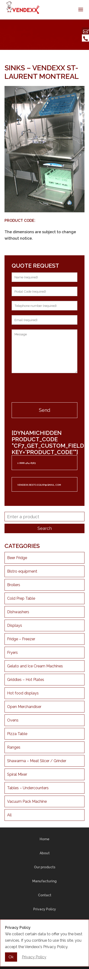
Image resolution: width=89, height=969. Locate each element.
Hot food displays (23, 693)
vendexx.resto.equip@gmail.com (39, 485)
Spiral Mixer (17, 774)
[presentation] (45, 388)
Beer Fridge (17, 558)
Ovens (13, 720)
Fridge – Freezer (21, 639)
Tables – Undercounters (28, 788)
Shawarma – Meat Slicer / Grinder (36, 761)
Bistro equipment (22, 571)
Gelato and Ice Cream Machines (35, 666)
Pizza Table (17, 734)
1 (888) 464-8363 (26, 463)
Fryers (12, 652)
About (45, 853)
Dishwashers (18, 612)
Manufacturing (44, 881)
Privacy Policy (44, 909)
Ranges (13, 747)
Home (44, 839)
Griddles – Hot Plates (25, 679)
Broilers (13, 585)
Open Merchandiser (24, 706)
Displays (14, 625)
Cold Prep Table (21, 598)
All (9, 815)
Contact (44, 895)
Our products (44, 867)
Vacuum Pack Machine (27, 801)
